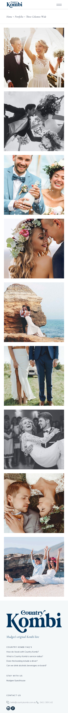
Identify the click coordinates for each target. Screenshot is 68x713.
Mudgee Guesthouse (15, 680)
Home (9, 16)
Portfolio (19, 16)
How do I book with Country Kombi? (22, 652)
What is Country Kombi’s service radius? (24, 656)
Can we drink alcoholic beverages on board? (26, 665)
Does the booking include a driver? (21, 661)
